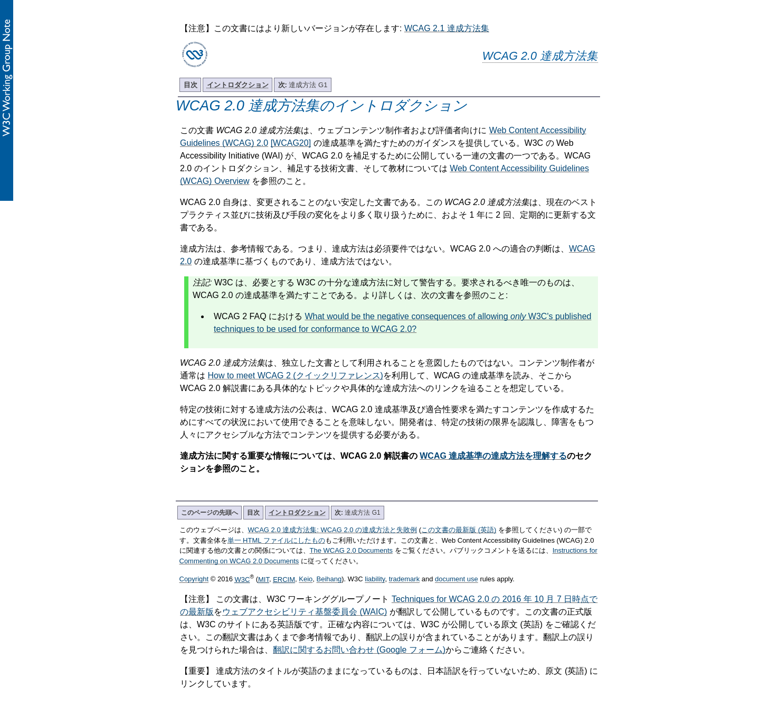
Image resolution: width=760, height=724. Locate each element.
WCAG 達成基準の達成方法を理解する (493, 455)
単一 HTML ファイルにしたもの (276, 540)
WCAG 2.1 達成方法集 (446, 28)
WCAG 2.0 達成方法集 (540, 55)
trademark (404, 579)
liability (375, 579)
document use (456, 579)
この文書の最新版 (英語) (458, 530)
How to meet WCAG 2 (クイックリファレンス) (295, 375)
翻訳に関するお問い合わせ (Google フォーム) (359, 649)
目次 (190, 85)
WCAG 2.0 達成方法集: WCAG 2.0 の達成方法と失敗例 (332, 530)
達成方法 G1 (303, 85)
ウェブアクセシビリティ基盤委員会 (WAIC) (304, 611)
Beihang (329, 579)
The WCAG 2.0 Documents (351, 550)
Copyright (194, 579)
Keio (305, 579)
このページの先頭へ (209, 512)
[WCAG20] (291, 142)
